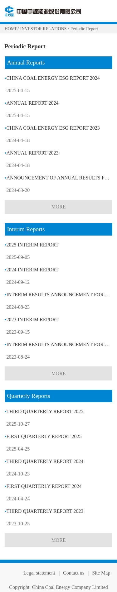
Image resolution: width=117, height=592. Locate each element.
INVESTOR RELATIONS (44, 28)
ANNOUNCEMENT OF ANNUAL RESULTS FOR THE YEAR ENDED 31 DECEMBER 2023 (59, 177)
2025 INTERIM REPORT (32, 244)
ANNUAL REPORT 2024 (32, 103)
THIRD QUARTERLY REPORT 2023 (44, 511)
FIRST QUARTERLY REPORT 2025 (43, 436)
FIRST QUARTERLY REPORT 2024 (43, 486)
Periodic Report (84, 28)
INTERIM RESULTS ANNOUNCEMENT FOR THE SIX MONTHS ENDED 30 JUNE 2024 (59, 294)
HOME (11, 28)
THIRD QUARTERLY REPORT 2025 (44, 411)
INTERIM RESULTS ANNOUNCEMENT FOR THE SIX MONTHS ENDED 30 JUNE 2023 (59, 344)
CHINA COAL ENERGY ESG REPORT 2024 (53, 78)
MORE (58, 206)
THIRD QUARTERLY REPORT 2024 (44, 461)
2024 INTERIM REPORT (32, 269)
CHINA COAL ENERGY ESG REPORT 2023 (53, 128)
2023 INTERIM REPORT (32, 319)
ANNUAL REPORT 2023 (32, 152)
